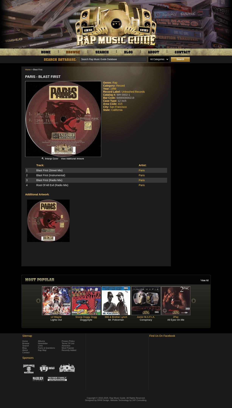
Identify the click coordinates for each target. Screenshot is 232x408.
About (25, 350)
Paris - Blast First (43, 77)
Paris (142, 170)
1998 (113, 88)
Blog (24, 348)
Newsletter (43, 343)
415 (120, 103)
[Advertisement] (192, 85)
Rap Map (42, 350)
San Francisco (118, 106)
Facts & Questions (46, 348)
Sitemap (27, 335)
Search (25, 346)
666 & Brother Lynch (116, 317)
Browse (25, 343)
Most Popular (68, 348)
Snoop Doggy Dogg (86, 317)
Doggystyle (86, 319)
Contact (26, 352)
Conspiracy (146, 319)
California (116, 109)
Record (120, 85)
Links (40, 346)
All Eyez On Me (175, 319)
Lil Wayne (56, 317)
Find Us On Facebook (162, 335)
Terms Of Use (68, 343)
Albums (41, 341)
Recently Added (69, 350)
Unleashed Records (133, 91)
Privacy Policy (68, 341)
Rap (114, 82)
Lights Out (56, 319)
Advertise (66, 346)
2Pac (176, 317)
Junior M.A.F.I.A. (146, 317)
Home (28, 69)
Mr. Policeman (116, 319)
